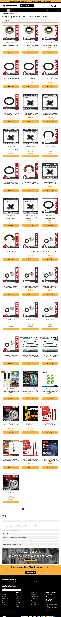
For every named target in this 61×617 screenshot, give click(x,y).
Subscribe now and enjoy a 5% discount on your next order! (30, 1)
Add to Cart (11, 52)
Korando (12, 13)
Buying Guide (18, 598)
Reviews (57, 10)
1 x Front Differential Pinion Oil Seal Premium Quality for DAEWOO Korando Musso (50, 80)
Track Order (4, 596)
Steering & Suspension (19, 10)
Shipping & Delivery (34, 596)
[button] (4, 10)
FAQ (2, 600)
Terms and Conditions (34, 604)
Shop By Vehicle (4, 602)
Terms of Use (33, 600)
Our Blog (17, 596)
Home (3, 13)
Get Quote (3, 604)
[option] (30, 1)
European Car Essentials (33, 10)
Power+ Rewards (34, 594)
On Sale (8, 10)
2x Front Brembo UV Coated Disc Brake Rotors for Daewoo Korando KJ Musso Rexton (11, 495)
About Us (18, 594)
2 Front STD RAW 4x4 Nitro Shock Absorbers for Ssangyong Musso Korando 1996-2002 (11, 391)
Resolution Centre (5, 598)
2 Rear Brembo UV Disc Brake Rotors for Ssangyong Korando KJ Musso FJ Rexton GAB (10, 426)
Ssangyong (7, 13)
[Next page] (38, 509)
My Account (4, 594)
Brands (47, 10)
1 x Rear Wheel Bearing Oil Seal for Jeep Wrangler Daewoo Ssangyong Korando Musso (11, 253)
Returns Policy (33, 598)
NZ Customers (18, 602)
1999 (16, 13)
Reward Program (51, 10)
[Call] (52, 6)
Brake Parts (12, 10)
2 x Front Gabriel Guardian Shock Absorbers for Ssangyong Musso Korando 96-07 (50, 426)
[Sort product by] (51, 20)
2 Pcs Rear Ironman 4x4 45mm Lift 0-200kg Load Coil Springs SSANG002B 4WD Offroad (50, 391)
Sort (42, 20)
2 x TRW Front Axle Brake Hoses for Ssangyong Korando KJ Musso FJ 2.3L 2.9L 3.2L (50, 460)
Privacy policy (33, 602)
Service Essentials (27, 10)
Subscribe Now (30, 572)
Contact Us (18, 600)
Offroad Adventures (41, 10)
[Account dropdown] (55, 6)
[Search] (47, 5)
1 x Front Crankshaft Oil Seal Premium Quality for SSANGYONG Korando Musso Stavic (30, 80)
